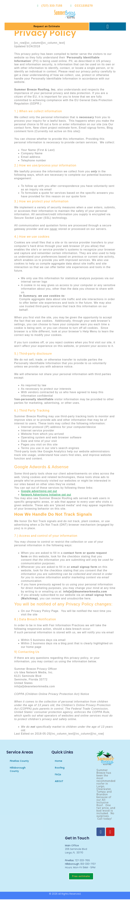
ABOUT (59, 781)
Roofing (59, 768)
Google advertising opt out (39, 491)
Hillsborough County (18, 769)
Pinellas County (19, 761)
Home (58, 761)
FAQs (58, 774)
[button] (107, 26)
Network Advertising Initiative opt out (46, 495)
